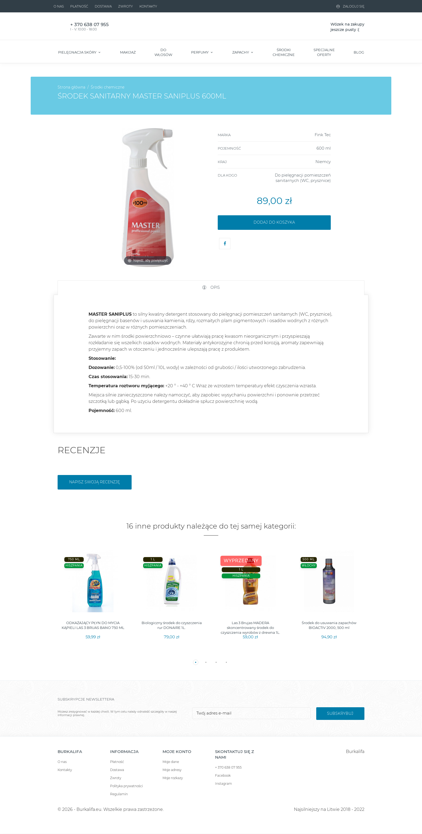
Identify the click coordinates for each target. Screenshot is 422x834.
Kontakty (148, 6)
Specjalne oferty (324, 52)
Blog (359, 52)
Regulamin (119, 794)
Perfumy (200, 52)
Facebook (223, 775)
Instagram (223, 784)
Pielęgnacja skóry (77, 52)
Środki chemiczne (284, 52)
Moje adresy (172, 770)
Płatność (79, 6)
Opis (214, 287)
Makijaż (128, 52)
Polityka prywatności (126, 786)
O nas (59, 6)
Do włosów (163, 52)
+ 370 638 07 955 (228, 767)
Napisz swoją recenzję (94, 482)
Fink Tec (323, 134)
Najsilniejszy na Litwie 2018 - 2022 (329, 809)
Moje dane (171, 762)
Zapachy (241, 52)
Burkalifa (355, 751)
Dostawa (103, 6)
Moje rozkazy (173, 778)
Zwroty (125, 6)
